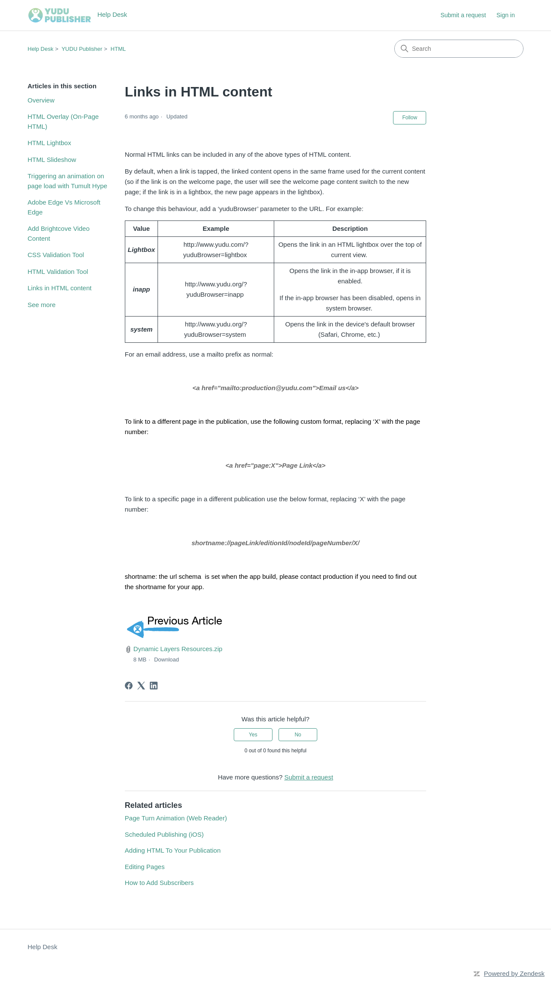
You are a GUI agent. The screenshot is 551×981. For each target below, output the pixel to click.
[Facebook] (129, 685)
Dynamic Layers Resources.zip (178, 648)
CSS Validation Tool (56, 254)
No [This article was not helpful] (297, 735)
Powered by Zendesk (514, 973)
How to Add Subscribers (159, 882)
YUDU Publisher (82, 49)
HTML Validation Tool (58, 271)
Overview (41, 100)
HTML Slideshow (52, 159)
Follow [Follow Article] (409, 118)
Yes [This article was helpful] (253, 735)
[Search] (459, 48)
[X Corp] (141, 685)
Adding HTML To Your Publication (173, 850)
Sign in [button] (505, 15)
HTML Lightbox (49, 142)
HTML (118, 49)
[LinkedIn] (154, 685)
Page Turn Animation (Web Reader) (176, 818)
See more (42, 304)
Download (166, 659)
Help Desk (40, 49)
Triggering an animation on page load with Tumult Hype (67, 180)
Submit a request (463, 15)
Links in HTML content (60, 288)
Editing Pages (145, 866)
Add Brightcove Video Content (59, 233)
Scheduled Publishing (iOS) (164, 834)
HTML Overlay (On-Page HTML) (63, 121)
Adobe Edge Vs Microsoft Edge (64, 207)
